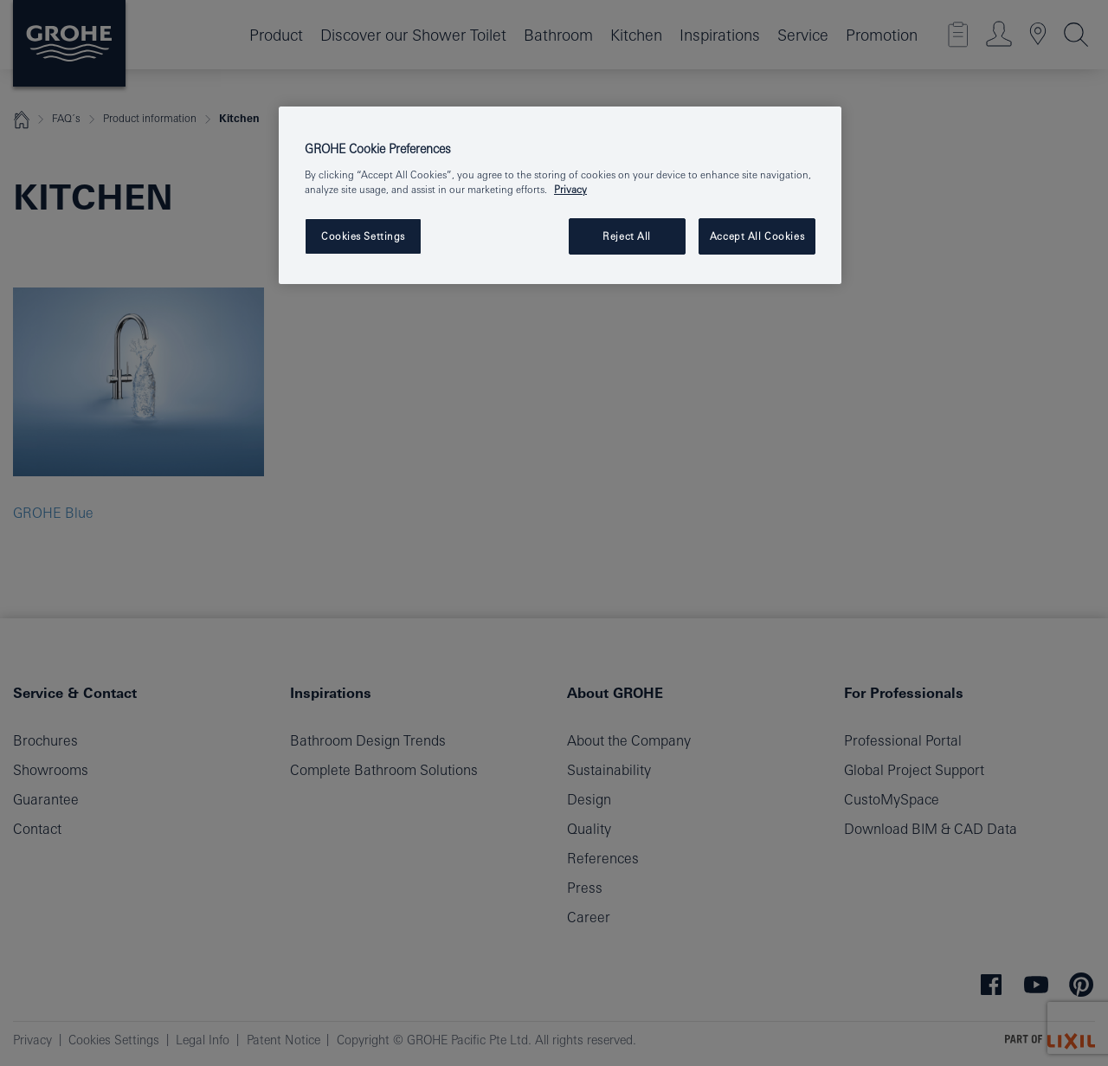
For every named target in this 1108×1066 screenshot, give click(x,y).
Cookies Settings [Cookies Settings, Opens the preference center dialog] (363, 236)
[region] (560, 195)
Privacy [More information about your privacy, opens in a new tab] (570, 189)
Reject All (626, 236)
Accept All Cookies (757, 236)
